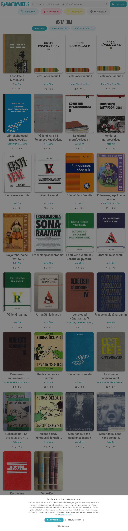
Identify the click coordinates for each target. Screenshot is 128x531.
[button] (64, 526)
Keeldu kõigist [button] (74, 520)
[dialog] (64, 513)
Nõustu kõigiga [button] (54, 520)
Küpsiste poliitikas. (66, 515)
